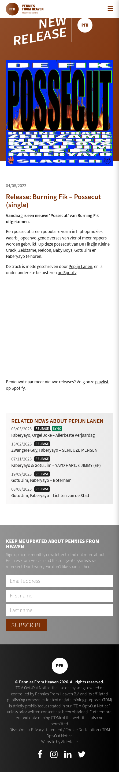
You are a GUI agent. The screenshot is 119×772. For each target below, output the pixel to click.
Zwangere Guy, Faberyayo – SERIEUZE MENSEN (54, 450)
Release (42, 428)
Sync (57, 428)
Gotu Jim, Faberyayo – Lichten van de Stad (50, 495)
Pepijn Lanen (80, 266)
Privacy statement (46, 729)
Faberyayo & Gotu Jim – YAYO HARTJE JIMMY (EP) (56, 465)
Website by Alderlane (59, 742)
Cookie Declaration (82, 729)
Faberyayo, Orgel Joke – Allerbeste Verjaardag (53, 435)
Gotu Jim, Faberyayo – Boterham (41, 480)
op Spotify (67, 272)
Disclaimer (18, 729)
